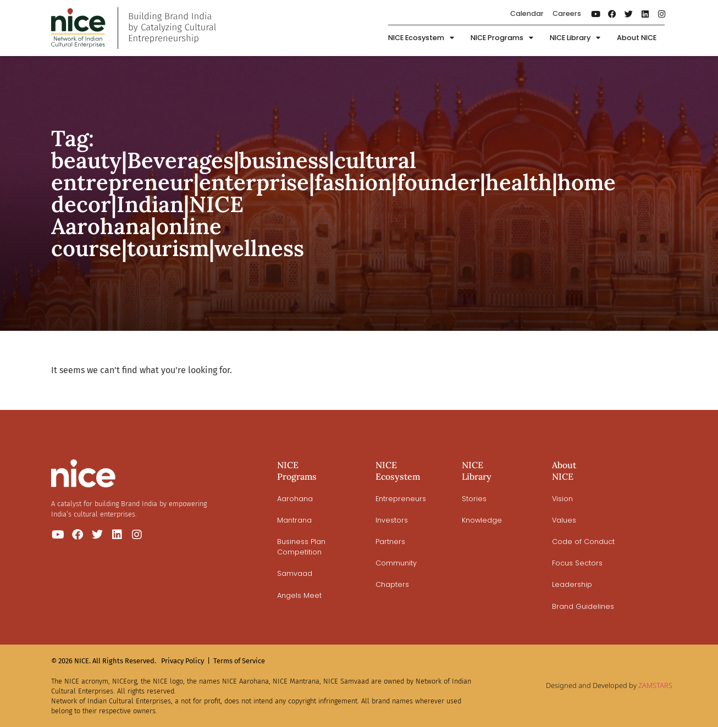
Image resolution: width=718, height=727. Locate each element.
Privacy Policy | (185, 661)
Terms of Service (239, 661)
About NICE (636, 37)
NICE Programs (502, 38)
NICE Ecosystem (421, 38)
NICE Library (575, 38)
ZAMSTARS (655, 685)
